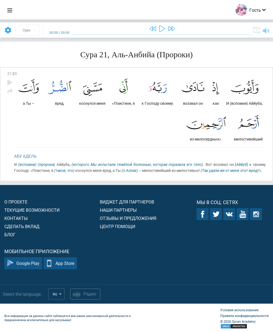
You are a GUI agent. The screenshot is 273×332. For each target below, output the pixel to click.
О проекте (15, 202)
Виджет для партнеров (127, 202)
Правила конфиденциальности (244, 315)
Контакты (16, 218)
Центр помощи (117, 226)
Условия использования (239, 310)
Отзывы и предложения (128, 218)
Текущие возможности (32, 210)
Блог (9, 234)
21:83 (12, 73)
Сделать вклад (21, 226)
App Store (60, 263)
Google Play (23, 263)
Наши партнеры (118, 210)
